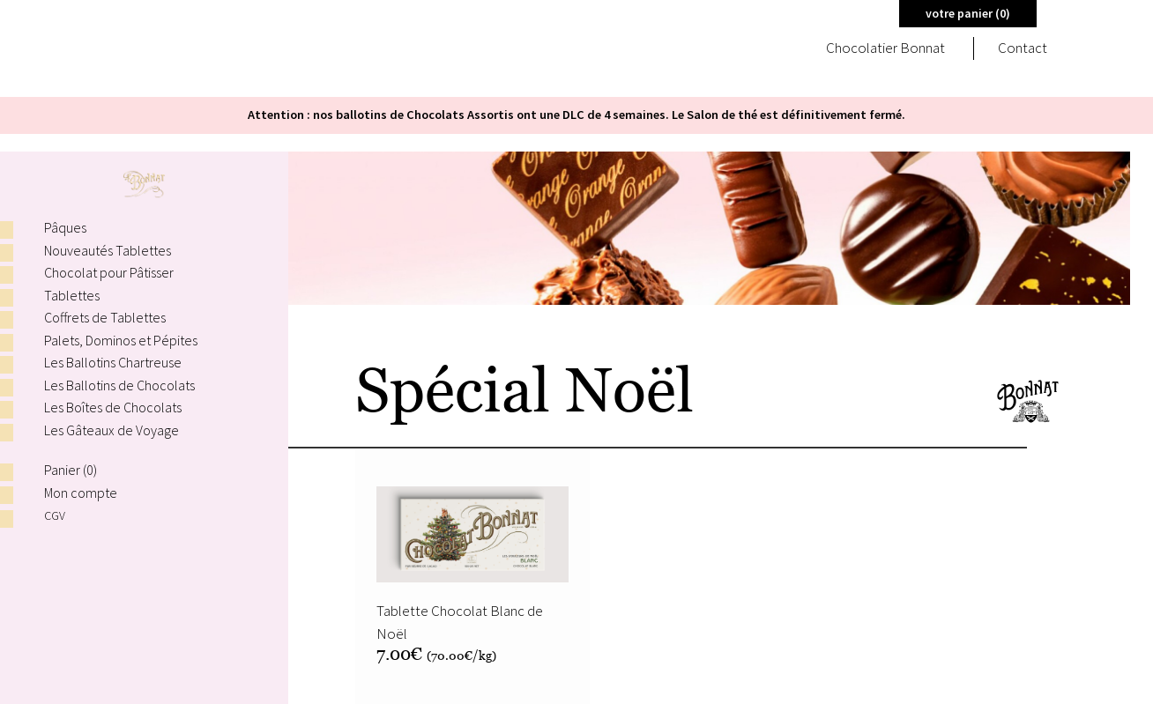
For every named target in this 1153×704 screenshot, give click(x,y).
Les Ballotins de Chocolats (119, 385)
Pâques (65, 227)
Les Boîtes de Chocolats (113, 407)
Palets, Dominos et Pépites (120, 340)
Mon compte (80, 492)
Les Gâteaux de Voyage (111, 430)
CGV (55, 515)
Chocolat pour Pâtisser (109, 272)
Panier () (70, 469)
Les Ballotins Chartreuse (113, 362)
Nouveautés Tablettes (107, 250)
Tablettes (72, 295)
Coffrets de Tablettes (105, 317)
